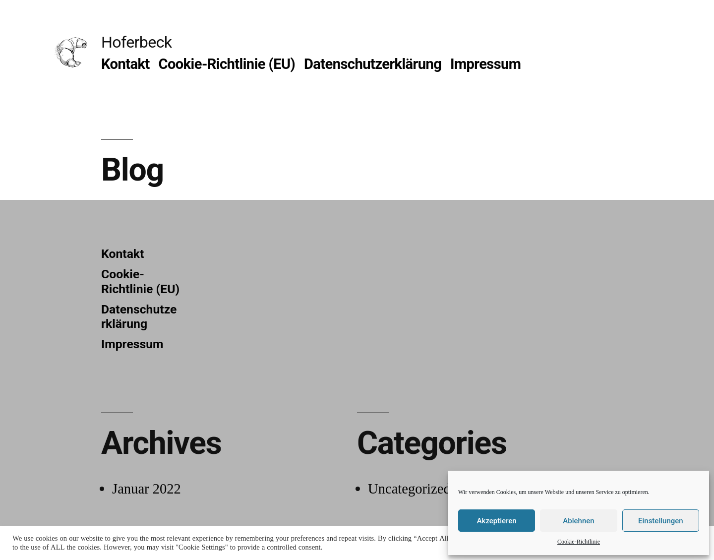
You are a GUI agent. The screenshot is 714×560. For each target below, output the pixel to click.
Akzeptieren (497, 520)
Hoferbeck (136, 42)
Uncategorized (409, 489)
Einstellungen (660, 520)
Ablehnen (578, 520)
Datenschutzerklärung (372, 64)
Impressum (485, 64)
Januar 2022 (146, 489)
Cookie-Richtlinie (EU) (226, 64)
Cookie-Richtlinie (578, 542)
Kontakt (125, 64)
